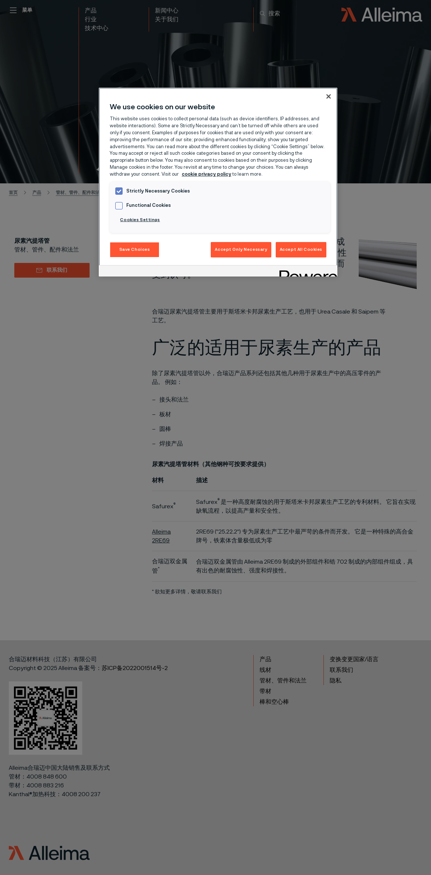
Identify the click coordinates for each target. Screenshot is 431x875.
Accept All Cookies (301, 250)
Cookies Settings (140, 220)
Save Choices (134, 250)
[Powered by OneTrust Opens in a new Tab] (306, 272)
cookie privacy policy (206, 174)
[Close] (328, 96)
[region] (218, 182)
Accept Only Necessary (241, 250)
